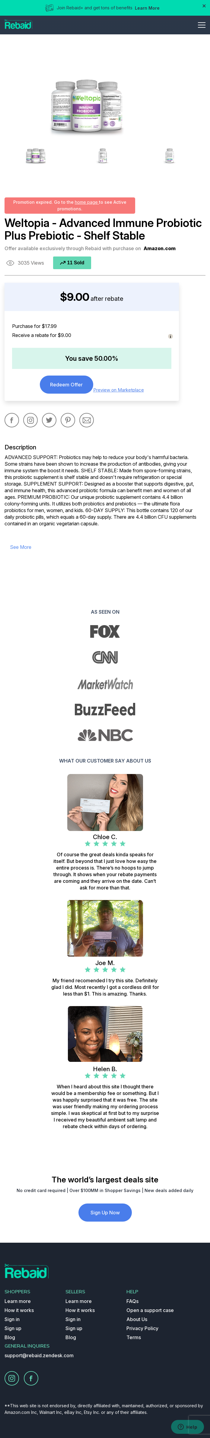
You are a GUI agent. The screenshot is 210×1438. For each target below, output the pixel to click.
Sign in (12, 1319)
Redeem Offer (66, 385)
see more (20, 547)
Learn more (18, 1301)
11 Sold (72, 262)
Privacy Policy (142, 1328)
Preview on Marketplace (118, 390)
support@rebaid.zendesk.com (39, 1355)
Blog (10, 1337)
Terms (133, 1337)
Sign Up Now (105, 1213)
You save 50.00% (91, 358)
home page (87, 202)
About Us (136, 1319)
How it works (19, 1310)
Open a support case (150, 1310)
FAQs (132, 1301)
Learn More (147, 8)
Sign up (13, 1328)
